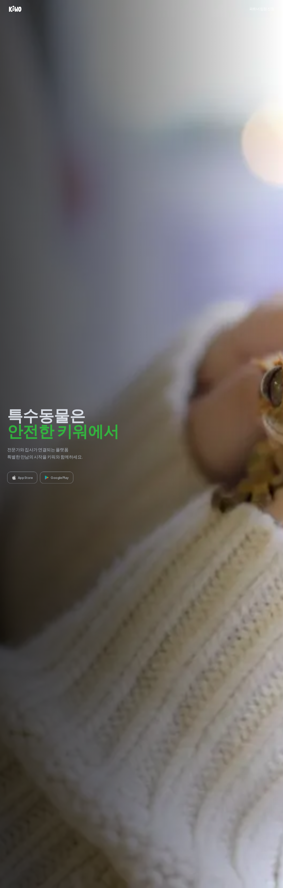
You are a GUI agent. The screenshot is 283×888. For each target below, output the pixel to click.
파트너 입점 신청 (261, 8)
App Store (22, 479)
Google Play (57, 479)
